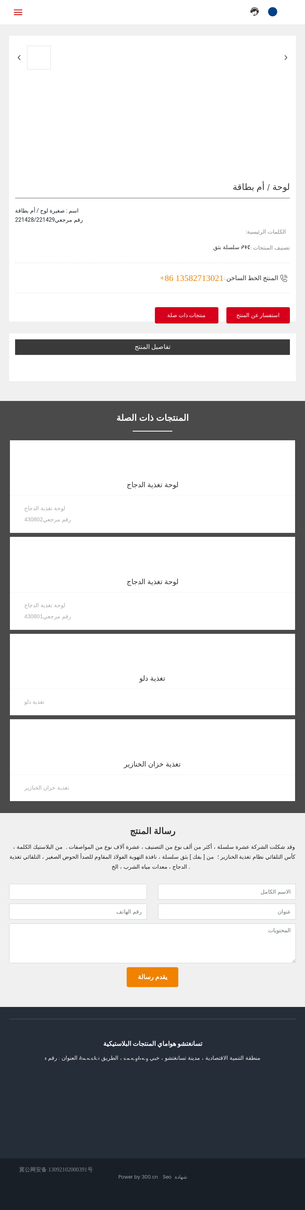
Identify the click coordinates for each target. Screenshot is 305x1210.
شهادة (181, 1177)
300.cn (150, 1177)
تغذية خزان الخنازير (152, 764)
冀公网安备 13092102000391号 (56, 1170)
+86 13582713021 (192, 278)
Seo (167, 1177)
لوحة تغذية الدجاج (152, 485)
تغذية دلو (152, 678)
